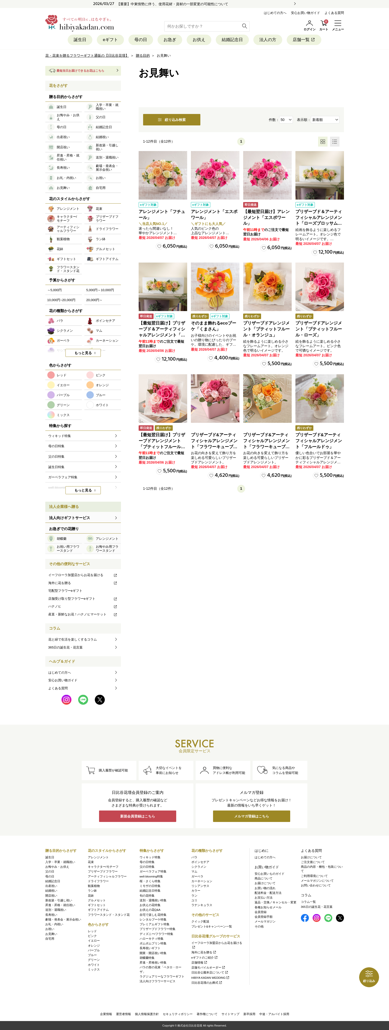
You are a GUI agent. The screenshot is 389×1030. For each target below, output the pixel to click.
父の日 (49, 871)
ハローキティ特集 (152, 938)
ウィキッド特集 (150, 857)
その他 (259, 926)
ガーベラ (197, 876)
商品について (264, 878)
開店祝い (51, 895)
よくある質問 (334, 13)
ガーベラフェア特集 (153, 871)
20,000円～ (94, 300)
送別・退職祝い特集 (153, 900)
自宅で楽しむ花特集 (153, 914)
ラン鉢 (92, 890)
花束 (91, 862)
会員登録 (261, 912)
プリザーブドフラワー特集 (157, 928)
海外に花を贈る (82, 583)
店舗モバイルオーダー (208, 967)
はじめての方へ (275, 13)
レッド (92, 931)
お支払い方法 (264, 897)
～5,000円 (54, 290)
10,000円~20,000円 (61, 300)
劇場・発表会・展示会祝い (63, 919)
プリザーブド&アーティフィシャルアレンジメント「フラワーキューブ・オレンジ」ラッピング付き (266, 447)
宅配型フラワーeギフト (65, 591)
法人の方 (267, 39)
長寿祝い (51, 914)
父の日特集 (147, 866)
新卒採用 (249, 1014)
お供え (199, 39)
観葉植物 (94, 885)
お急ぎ (170, 39)
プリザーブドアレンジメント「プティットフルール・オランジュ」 (266, 329)
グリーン (94, 959)
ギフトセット (97, 905)
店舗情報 (199, 962)
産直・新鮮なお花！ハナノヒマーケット (82, 614)
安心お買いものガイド (269, 873)
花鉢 (91, 895)
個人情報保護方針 (147, 1014)
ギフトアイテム (98, 909)
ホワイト (94, 964)
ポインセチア (200, 862)
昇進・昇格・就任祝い (60, 905)
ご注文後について (313, 862)
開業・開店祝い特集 (153, 953)
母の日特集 (147, 862)
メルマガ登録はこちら (251, 816)
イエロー (94, 940)
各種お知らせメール (268, 907)
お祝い (49, 928)
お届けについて (265, 883)
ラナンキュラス (201, 905)
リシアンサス (200, 885)
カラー (195, 890)
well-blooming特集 (151, 876)
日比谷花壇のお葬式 (206, 982)
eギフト (110, 39)
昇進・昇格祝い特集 (153, 962)
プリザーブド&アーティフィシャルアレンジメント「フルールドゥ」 (318, 441)
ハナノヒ (82, 606)
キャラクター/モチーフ (103, 866)
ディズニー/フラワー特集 (156, 933)
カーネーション (201, 881)
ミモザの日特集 (150, 885)
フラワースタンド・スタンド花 (109, 914)
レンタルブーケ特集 (153, 919)
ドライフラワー (98, 881)
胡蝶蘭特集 (147, 957)
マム (194, 871)
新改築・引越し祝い (58, 900)
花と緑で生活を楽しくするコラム (72, 639)
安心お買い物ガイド (305, 13)
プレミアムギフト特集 (154, 924)
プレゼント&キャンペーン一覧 (211, 926)
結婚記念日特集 (150, 890)
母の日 (140, 39)
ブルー (92, 955)
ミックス (94, 969)
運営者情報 (123, 1014)
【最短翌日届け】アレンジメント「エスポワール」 (266, 217)
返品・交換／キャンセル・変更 (275, 902)
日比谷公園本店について (209, 972)
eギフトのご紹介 (204, 957)
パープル (94, 950)
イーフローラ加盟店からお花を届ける (82, 575)
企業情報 (106, 1014)
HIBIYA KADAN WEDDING (210, 977)
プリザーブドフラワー (103, 871)
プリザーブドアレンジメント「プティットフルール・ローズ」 (318, 329)
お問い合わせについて (316, 885)
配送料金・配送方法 (268, 892)
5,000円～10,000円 (100, 290)
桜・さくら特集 (150, 881)
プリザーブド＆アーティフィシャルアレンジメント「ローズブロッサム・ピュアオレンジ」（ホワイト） (318, 223)
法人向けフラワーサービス (157, 981)
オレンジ (94, 945)
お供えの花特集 (150, 905)
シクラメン (198, 866)
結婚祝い (51, 890)
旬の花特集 (147, 895)
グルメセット (97, 900)
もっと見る (83, 353)
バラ (194, 857)
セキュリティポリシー (178, 1014)
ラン (194, 895)
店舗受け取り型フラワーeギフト (82, 598)
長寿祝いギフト (150, 948)
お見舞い (51, 933)
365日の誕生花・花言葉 (65, 647)
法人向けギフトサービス (69, 518)
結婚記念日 (232, 39)
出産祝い (51, 885)
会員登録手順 (264, 916)
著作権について (207, 1014)
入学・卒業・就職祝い (60, 862)
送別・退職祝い (55, 909)
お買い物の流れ (265, 888)
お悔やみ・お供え (57, 866)
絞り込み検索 (172, 120)
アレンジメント (98, 857)
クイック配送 (200, 921)
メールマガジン (265, 921)
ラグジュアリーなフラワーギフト (162, 976)
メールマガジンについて (317, 880)
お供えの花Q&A (150, 909)
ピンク (92, 935)
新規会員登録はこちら (137, 816)
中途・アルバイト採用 (274, 1014)
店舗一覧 (304, 39)
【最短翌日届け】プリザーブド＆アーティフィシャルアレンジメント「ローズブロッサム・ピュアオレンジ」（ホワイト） (162, 335)
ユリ (194, 900)
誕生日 (80, 39)
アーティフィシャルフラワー (107, 876)
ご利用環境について (314, 875)
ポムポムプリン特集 (153, 943)
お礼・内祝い (54, 924)
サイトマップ (230, 1014)
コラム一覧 (308, 901)
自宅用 (49, 938)
